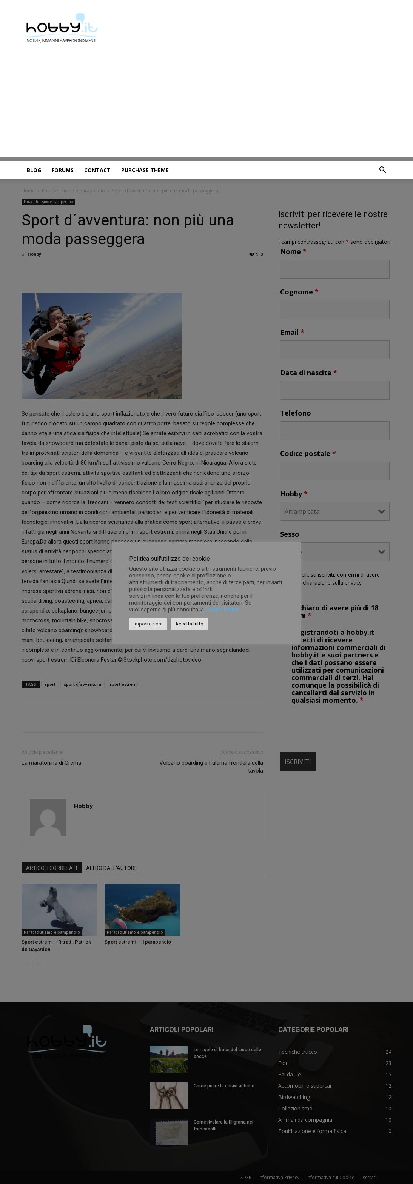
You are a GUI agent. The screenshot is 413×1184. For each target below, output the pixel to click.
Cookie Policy (222, 609)
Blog (34, 170)
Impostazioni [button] (148, 624)
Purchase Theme (145, 170)
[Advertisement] (206, 104)
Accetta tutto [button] (189, 624)
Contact (97, 170)
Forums (63, 170)
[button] (382, 170)
